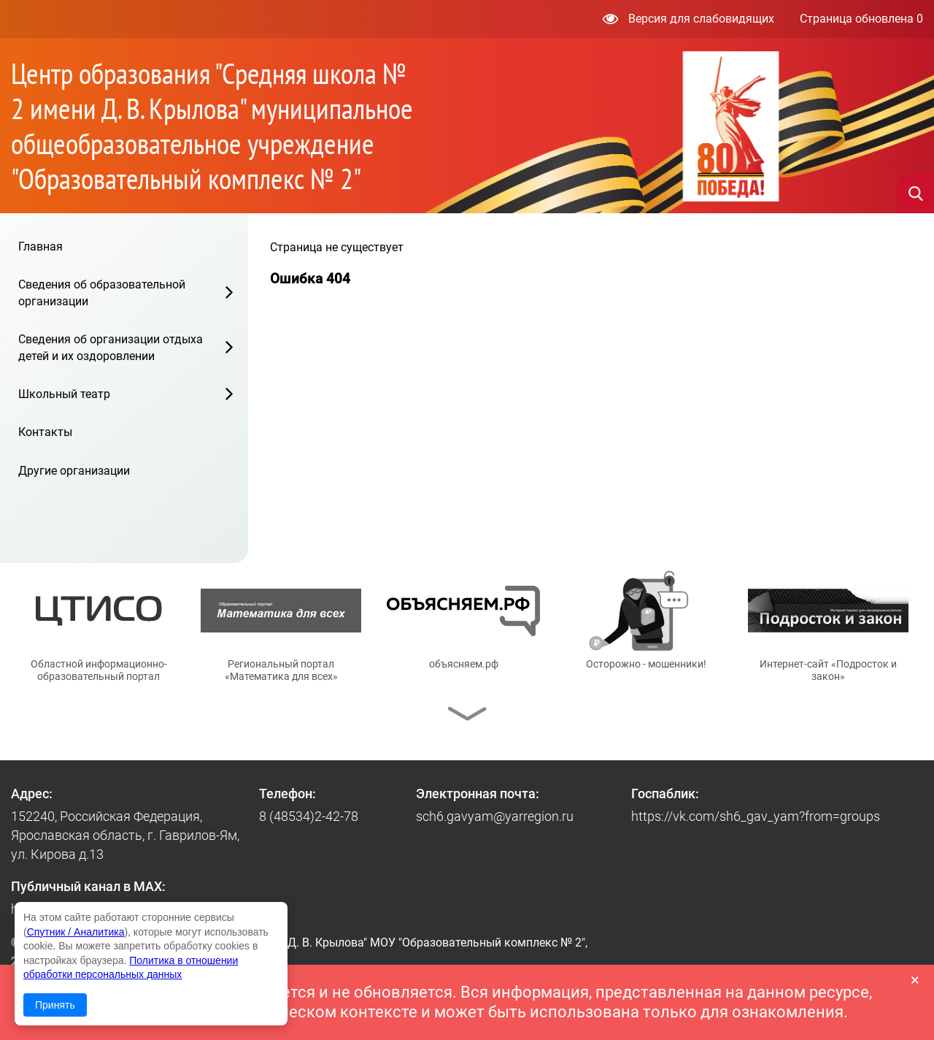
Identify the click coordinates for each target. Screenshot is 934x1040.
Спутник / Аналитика (76, 932)
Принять (55, 1005)
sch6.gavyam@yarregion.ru (495, 816)
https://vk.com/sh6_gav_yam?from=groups (755, 816)
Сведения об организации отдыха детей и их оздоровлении (110, 347)
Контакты (45, 432)
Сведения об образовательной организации (101, 292)
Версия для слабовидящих (688, 19)
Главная (40, 246)
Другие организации (74, 471)
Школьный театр (64, 394)
